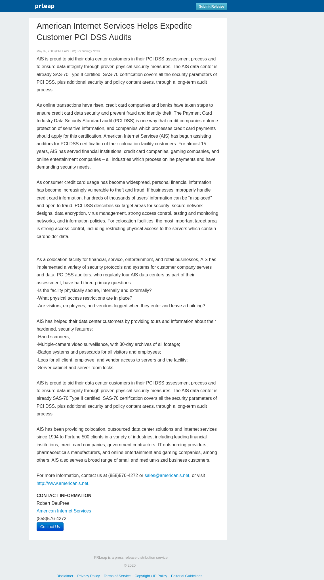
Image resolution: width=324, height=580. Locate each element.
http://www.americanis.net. (63, 483)
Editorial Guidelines (186, 576)
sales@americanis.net (167, 475)
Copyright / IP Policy (150, 576)
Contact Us (50, 526)
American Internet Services (64, 510)
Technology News (88, 51)
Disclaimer (64, 576)
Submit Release (211, 7)
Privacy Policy (88, 576)
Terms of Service (117, 576)
